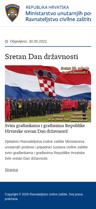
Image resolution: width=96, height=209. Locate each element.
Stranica (11, 170)
